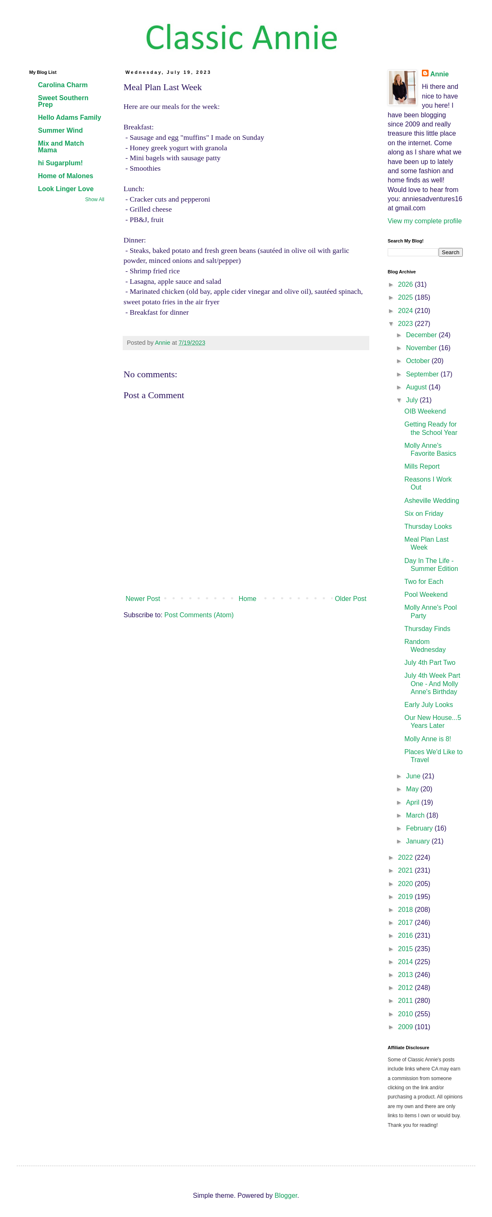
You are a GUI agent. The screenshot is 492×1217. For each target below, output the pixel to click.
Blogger (286, 1195)
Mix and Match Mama (61, 147)
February (420, 828)
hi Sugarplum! (60, 163)
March (416, 815)
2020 (406, 883)
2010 (406, 1014)
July (413, 400)
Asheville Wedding (431, 500)
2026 (406, 284)
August (417, 387)
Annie (439, 74)
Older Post (350, 598)
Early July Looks (428, 704)
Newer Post (143, 598)
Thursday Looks (428, 526)
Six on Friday (423, 513)
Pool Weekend (426, 594)
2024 (406, 310)
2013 (406, 974)
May (413, 789)
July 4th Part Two (429, 662)
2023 (406, 323)
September (423, 374)
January (418, 841)
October (418, 360)
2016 (406, 935)
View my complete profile (425, 221)
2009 (406, 1026)
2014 (406, 961)
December (422, 334)
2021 (406, 870)
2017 (406, 922)
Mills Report (421, 466)
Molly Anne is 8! (427, 738)
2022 (406, 857)
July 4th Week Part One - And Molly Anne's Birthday (432, 683)
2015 (406, 948)
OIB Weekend (425, 411)
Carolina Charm (63, 84)
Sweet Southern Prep (63, 101)
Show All (94, 199)
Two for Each (423, 581)
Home (248, 598)
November (422, 347)
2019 (406, 896)
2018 (406, 909)
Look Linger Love (65, 188)
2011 (406, 1000)
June (414, 776)
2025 (406, 297)
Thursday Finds (427, 628)
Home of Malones (65, 175)
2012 (406, 987)
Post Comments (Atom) (199, 615)
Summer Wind (60, 130)
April (413, 802)
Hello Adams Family (69, 117)
